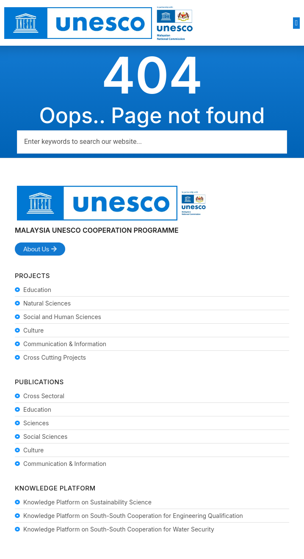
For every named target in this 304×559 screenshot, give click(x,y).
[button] (296, 23)
